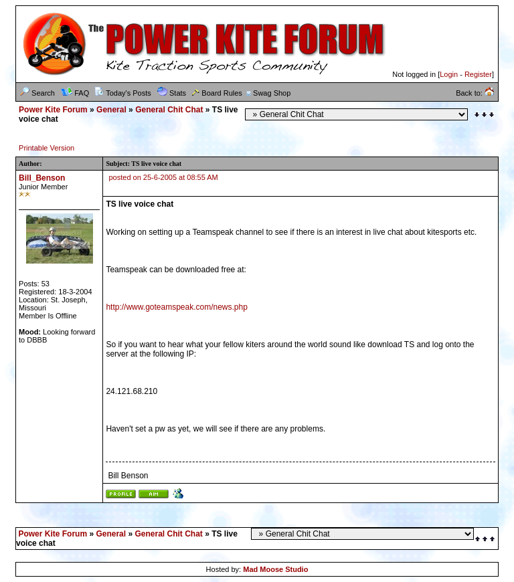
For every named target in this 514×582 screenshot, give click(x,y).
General (111, 109)
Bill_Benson (42, 178)
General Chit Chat (169, 109)
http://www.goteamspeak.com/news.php (176, 307)
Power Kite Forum (53, 109)
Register (478, 74)
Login (449, 74)
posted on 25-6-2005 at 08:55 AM (163, 177)
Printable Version (46, 148)
